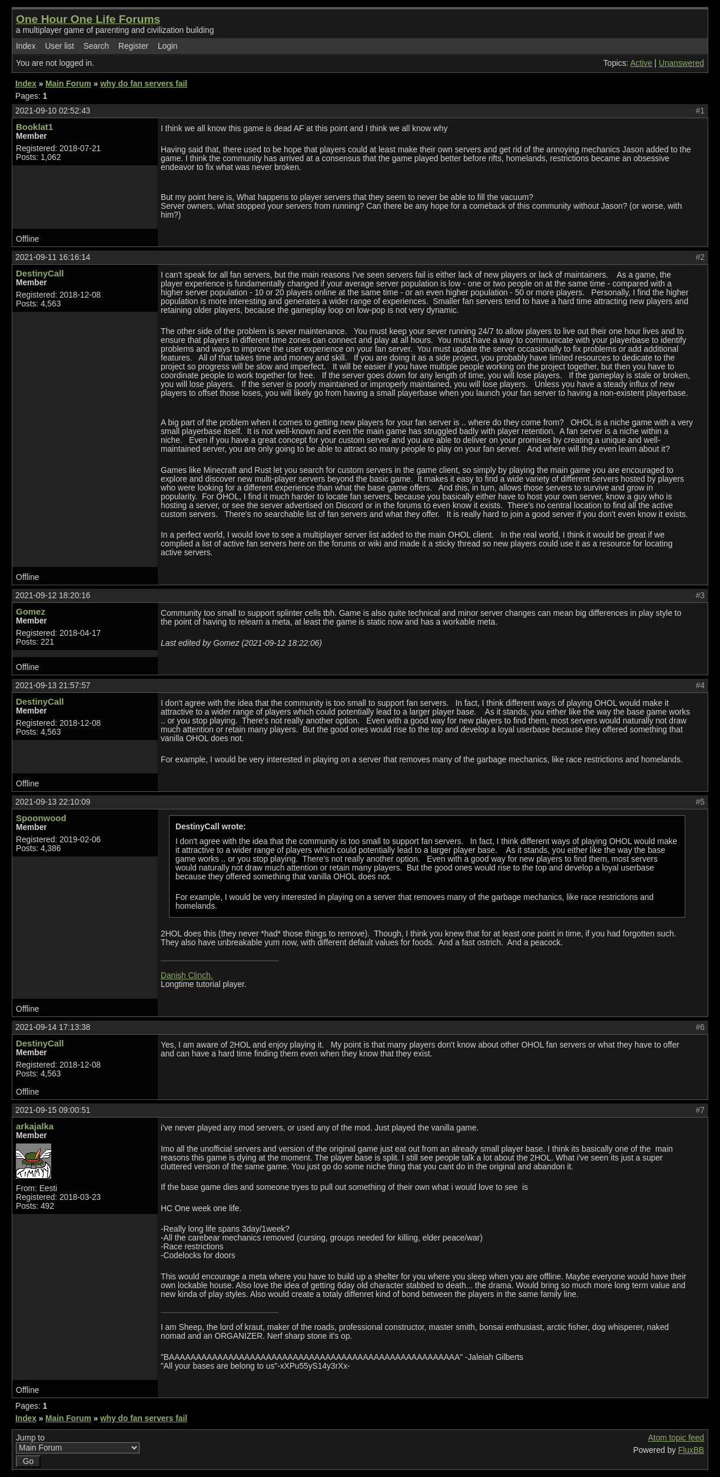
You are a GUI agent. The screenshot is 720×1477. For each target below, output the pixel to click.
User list (59, 46)
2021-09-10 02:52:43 (52, 110)
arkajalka (35, 1126)
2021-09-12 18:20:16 (52, 595)
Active (641, 63)
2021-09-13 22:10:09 (52, 802)
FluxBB (691, 1450)
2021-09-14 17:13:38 (52, 1027)
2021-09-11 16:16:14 (52, 257)
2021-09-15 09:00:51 (52, 1110)
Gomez (30, 611)
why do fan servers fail (143, 83)
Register (133, 46)
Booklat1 (34, 127)
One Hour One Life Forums (88, 19)
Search (96, 46)
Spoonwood (41, 818)
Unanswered (681, 63)
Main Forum (68, 83)
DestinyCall (40, 273)
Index (26, 46)
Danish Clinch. (187, 975)
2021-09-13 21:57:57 (52, 685)
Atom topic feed (676, 1437)
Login (168, 46)
